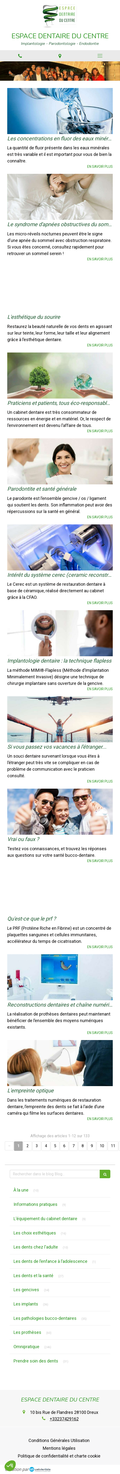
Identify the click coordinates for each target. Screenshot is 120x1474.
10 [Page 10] (102, 1146)
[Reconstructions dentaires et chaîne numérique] (60, 977)
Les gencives (26, 1289)
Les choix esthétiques (35, 1232)
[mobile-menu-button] (100, 56)
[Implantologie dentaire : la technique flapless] (60, 633)
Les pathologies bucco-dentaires (45, 1318)
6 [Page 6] (64, 1146)
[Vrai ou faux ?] (60, 812)
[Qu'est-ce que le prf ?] (60, 891)
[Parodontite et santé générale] (60, 461)
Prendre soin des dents (36, 1360)
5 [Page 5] (55, 1146)
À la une (21, 1190)
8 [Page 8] (83, 1146)
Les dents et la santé (33, 1275)
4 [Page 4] (46, 1146)
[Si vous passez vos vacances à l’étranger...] (60, 719)
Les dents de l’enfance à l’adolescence (50, 1261)
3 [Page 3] (37, 1146)
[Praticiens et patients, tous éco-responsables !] (60, 375)
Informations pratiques (35, 1204)
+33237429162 (64, 1418)
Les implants (26, 1303)
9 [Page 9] (92, 1146)
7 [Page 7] (73, 1146)
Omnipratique (26, 1346)
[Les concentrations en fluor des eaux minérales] (60, 111)
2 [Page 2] (28, 1146)
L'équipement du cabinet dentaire (45, 1218)
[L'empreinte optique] (60, 1063)
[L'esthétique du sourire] (60, 289)
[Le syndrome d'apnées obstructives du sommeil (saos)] (60, 197)
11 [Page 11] (113, 1146)
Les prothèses (27, 1332)
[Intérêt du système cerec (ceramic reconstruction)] (60, 547)
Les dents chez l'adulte (36, 1247)
